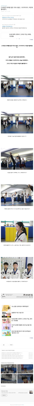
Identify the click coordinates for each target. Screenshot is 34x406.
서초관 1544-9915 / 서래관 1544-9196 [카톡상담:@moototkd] (14, 392)
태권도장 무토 (4, 391)
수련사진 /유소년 (4, 5)
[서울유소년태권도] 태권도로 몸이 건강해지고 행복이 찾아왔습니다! (12, 356)
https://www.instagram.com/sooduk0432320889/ (10, 15)
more (32, 362)
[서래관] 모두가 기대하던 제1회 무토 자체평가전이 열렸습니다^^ (11, 352)
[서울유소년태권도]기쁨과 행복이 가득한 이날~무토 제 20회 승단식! (12, 355)
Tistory (23, 404)
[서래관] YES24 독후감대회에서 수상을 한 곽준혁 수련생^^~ (11, 354)
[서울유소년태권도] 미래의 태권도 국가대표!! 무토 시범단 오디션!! (11, 358)
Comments (3, 386)
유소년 (6, 350)
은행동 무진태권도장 (7, 26)
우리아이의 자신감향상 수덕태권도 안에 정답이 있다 (13, 19)
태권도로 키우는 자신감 (8, 17)
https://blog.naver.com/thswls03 (7, 24)
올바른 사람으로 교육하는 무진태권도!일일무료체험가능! (14, 28)
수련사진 (3, 350)
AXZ (16, 404)
